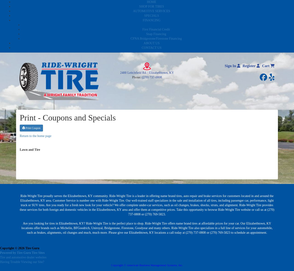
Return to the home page (35, 136)
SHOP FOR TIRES (151, 6)
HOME (151, 2)
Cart (268, 66)
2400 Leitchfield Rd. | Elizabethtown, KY (147, 72)
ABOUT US (151, 43)
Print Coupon (31, 128)
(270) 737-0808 (152, 77)
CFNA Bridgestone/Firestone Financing (156, 38)
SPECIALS (151, 15)
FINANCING (152, 20)
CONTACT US (151, 47)
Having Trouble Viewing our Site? (22, 262)
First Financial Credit (156, 29)
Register (251, 66)
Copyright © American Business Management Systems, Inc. (147, 265)
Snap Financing (156, 34)
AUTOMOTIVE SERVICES (151, 11)
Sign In (232, 66)
